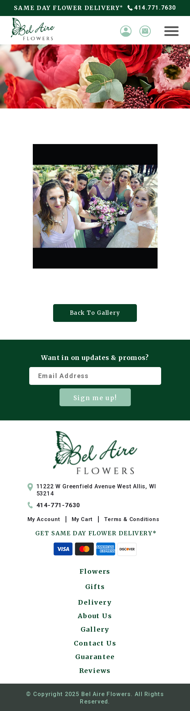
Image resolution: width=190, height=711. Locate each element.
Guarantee (94, 657)
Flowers (95, 571)
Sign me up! (95, 398)
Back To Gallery (95, 312)
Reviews (95, 671)
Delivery (95, 602)
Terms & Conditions (131, 519)
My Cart (82, 519)
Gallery (95, 629)
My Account (43, 519)
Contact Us (95, 643)
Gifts (95, 587)
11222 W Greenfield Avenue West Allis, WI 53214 (91, 490)
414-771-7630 (54, 505)
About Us (95, 616)
